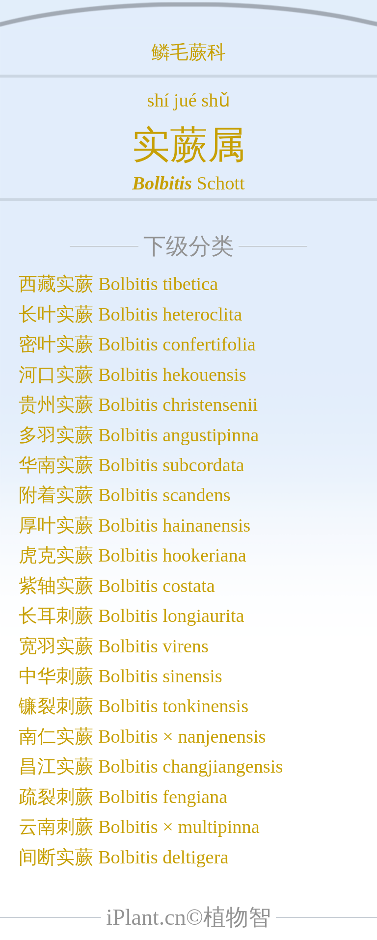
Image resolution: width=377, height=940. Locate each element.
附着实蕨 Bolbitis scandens (124, 494)
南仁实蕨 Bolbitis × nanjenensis (142, 736)
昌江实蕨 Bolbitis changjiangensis (151, 766)
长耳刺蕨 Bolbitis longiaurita (131, 615)
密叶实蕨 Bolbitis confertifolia (137, 344)
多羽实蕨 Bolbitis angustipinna (139, 435)
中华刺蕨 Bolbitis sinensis (120, 676)
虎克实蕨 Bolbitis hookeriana (132, 555)
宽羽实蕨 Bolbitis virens (114, 646)
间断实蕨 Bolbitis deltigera (123, 857)
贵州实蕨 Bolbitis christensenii (138, 404)
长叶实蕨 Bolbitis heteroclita (130, 314)
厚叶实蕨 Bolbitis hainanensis (134, 525)
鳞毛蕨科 (188, 52)
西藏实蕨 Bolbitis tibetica (118, 283)
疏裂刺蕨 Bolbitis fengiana (123, 796)
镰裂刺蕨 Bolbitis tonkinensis (133, 706)
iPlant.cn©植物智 (188, 917)
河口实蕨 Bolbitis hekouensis (132, 374)
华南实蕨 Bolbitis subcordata (131, 465)
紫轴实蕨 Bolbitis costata (117, 585)
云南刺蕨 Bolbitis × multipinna (139, 826)
